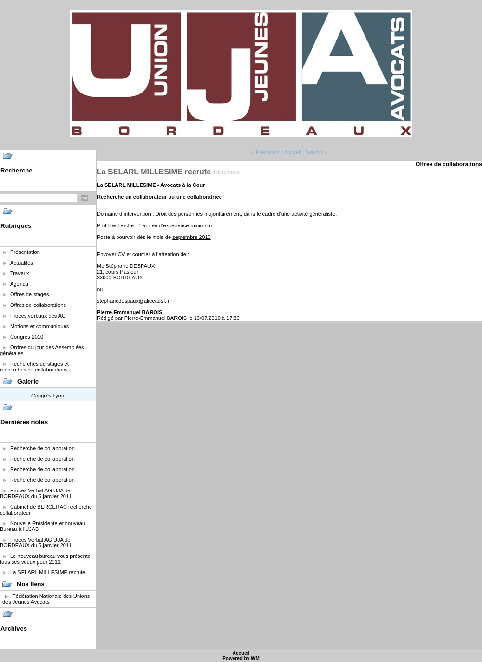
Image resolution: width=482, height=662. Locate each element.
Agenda (19, 284)
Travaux (19, 273)
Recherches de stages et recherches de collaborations (34, 366)
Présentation (25, 252)
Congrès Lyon (47, 395)
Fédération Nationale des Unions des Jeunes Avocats (46, 599)
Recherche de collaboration (42, 448)
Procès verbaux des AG (38, 315)
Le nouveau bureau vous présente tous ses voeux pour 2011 (45, 559)
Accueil (292, 152)
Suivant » (316, 152)
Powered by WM (241, 658)
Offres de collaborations (38, 305)
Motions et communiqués (39, 326)
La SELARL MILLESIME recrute (47, 572)
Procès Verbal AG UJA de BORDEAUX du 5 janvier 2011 (36, 493)
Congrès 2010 (26, 337)
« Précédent (265, 152)
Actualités (21, 262)
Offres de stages (29, 294)
